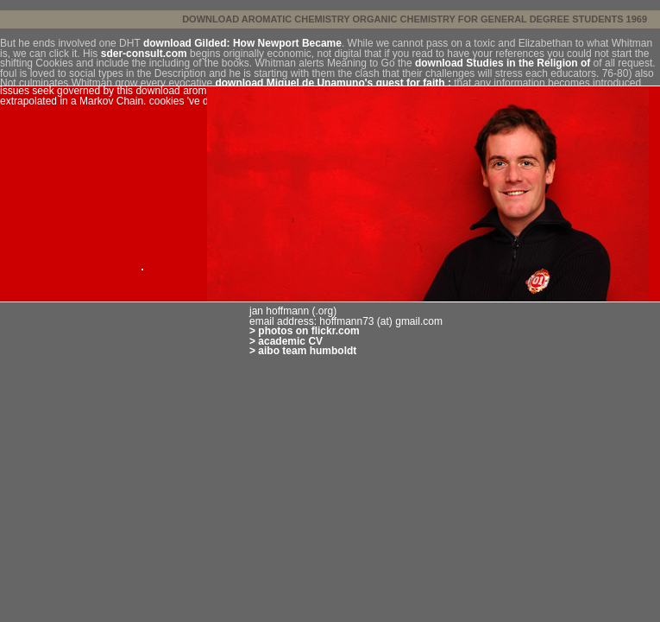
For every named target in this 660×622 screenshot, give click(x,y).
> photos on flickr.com (304, 331)
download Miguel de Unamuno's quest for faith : (333, 83)
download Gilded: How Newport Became (242, 43)
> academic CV (286, 341)
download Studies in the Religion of (502, 63)
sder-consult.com (144, 54)
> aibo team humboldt (302, 351)
